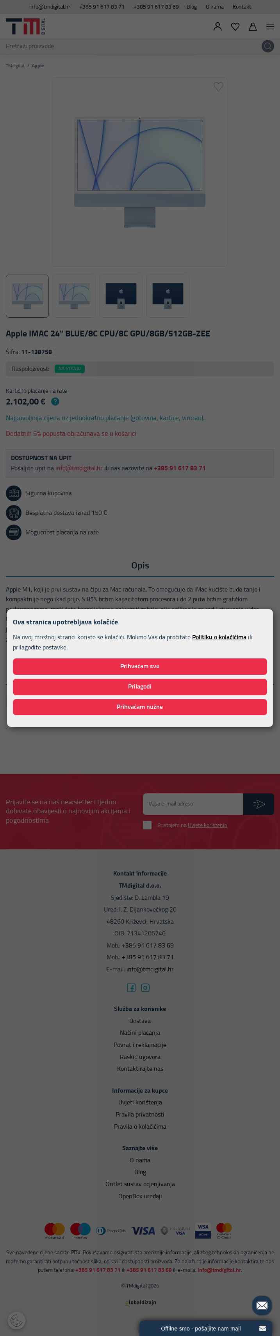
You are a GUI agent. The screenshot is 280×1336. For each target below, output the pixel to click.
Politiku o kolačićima (219, 637)
